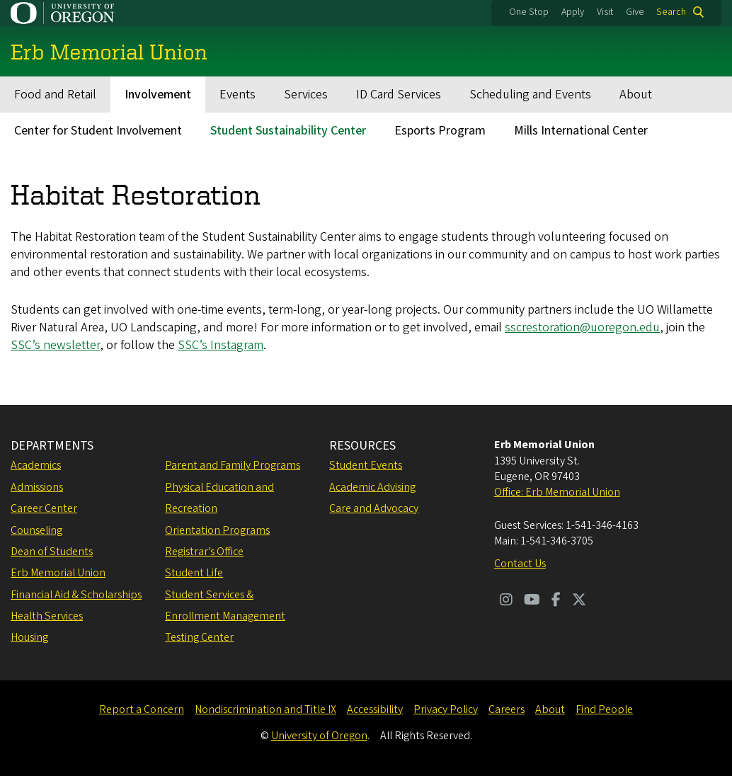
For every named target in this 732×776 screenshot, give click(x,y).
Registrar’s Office (204, 551)
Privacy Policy (445, 709)
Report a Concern (141, 709)
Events (237, 94)
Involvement (158, 94)
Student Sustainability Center (288, 130)
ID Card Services (398, 94)
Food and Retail (55, 94)
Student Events (365, 465)
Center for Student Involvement (98, 130)
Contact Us (520, 563)
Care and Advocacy (373, 508)
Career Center (44, 508)
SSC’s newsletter (55, 345)
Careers (506, 709)
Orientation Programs (217, 530)
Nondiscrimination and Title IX (265, 709)
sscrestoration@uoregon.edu (582, 327)
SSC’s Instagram (220, 345)
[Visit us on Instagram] (506, 601)
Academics (36, 465)
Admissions (37, 487)
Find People (604, 709)
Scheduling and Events (530, 94)
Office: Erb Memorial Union (557, 492)
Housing (29, 637)
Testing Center (199, 637)
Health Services (47, 616)
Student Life (194, 573)
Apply (572, 12)
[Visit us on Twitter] (579, 601)
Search (671, 12)
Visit (605, 12)
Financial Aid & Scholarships (76, 595)
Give (635, 12)
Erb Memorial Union (58, 573)
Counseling (36, 530)
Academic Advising (372, 487)
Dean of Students (52, 551)
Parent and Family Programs (232, 465)
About (635, 94)
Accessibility (375, 709)
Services (306, 94)
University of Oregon (319, 735)
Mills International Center (581, 130)
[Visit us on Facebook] (556, 601)
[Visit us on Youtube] (532, 601)
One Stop (529, 12)
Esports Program (440, 130)
